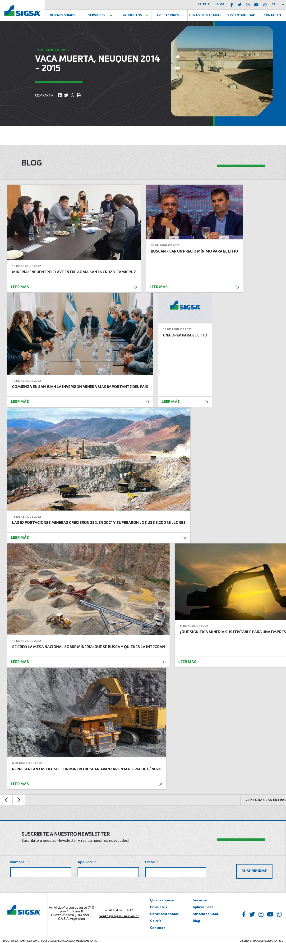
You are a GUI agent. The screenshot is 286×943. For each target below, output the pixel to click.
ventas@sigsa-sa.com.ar (119, 914)
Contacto (272, 15)
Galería (203, 4)
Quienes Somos (62, 15)
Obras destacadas (164, 912)
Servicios (96, 15)
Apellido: (87, 862)
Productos (132, 15)
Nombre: (19, 862)
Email (151, 862)
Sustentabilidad (241, 15)
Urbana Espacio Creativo (266, 939)
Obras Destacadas (205, 15)
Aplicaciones (168, 15)
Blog (220, 4)
